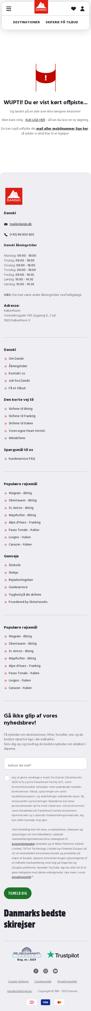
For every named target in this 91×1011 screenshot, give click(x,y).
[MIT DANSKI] (82, 9)
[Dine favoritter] (73, 9)
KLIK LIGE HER (35, 120)
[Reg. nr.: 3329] (26, 954)
